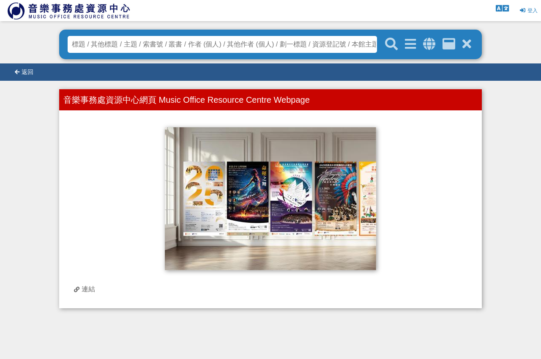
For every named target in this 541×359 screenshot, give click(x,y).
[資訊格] (448, 44)
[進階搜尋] (410, 44)
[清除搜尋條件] (466, 44)
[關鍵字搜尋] (391, 44)
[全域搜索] (429, 44)
